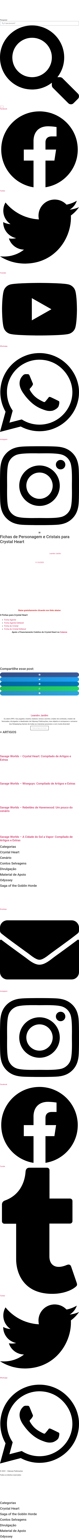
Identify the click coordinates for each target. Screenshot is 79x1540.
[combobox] (39, 23)
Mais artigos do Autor (39, 728)
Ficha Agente (10, 620)
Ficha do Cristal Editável (15, 629)
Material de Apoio (13, 874)
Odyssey (6, 880)
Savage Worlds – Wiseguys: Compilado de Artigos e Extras (37, 783)
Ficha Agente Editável (14, 623)
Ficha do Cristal (11, 626)
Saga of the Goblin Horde (18, 886)
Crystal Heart (9, 852)
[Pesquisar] (1, 107)
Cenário (5, 858)
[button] (39, 674)
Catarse (63, 632)
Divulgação (8, 869)
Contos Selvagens (13, 863)
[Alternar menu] (39, 533)
